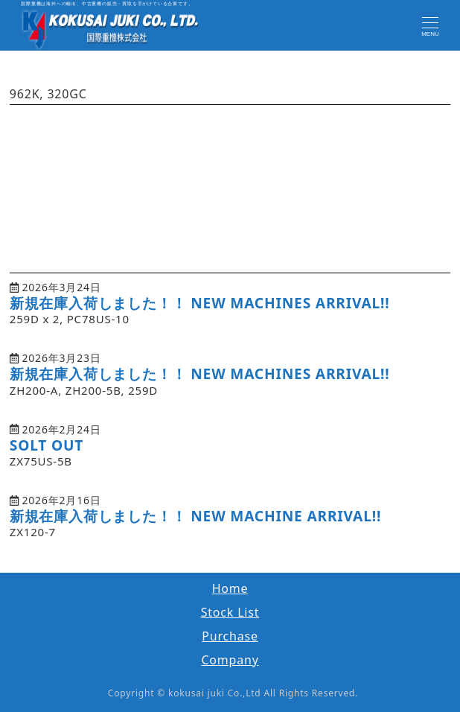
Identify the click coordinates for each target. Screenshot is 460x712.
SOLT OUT (46, 445)
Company (229, 660)
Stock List (230, 612)
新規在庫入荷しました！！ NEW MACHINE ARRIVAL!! (195, 516)
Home (230, 588)
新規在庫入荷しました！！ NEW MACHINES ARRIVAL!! (200, 303)
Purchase (230, 636)
